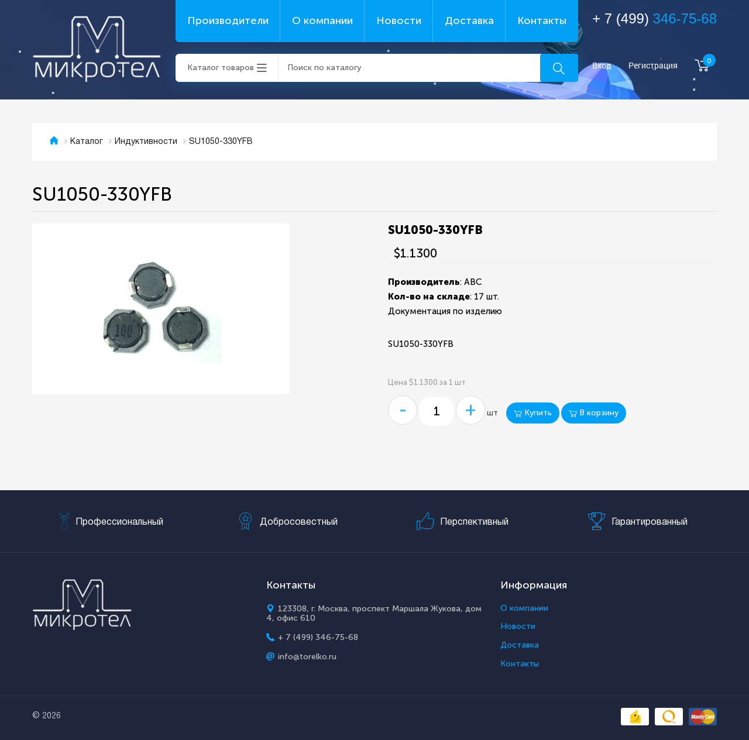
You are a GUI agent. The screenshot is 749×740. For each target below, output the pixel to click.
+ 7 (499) (654, 18)
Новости (398, 20)
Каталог (86, 142)
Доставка (469, 20)
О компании (322, 20)
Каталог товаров (220, 68)
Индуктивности (146, 142)
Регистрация (653, 66)
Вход (601, 66)
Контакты (541, 20)
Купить (533, 413)
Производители (228, 20)
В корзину (594, 413)
